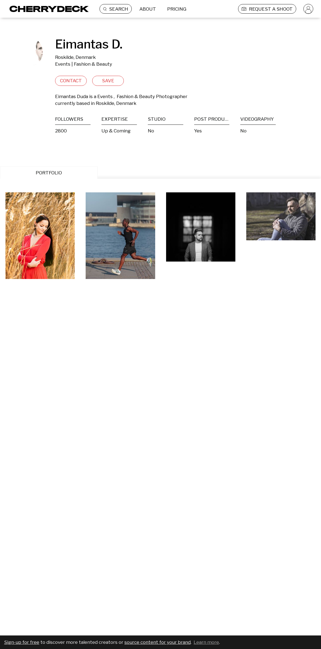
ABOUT (147, 9)
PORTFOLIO (49, 172)
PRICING (176, 9)
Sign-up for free (21, 642)
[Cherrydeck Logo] (47, 9)
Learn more (206, 642)
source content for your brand (157, 642)
